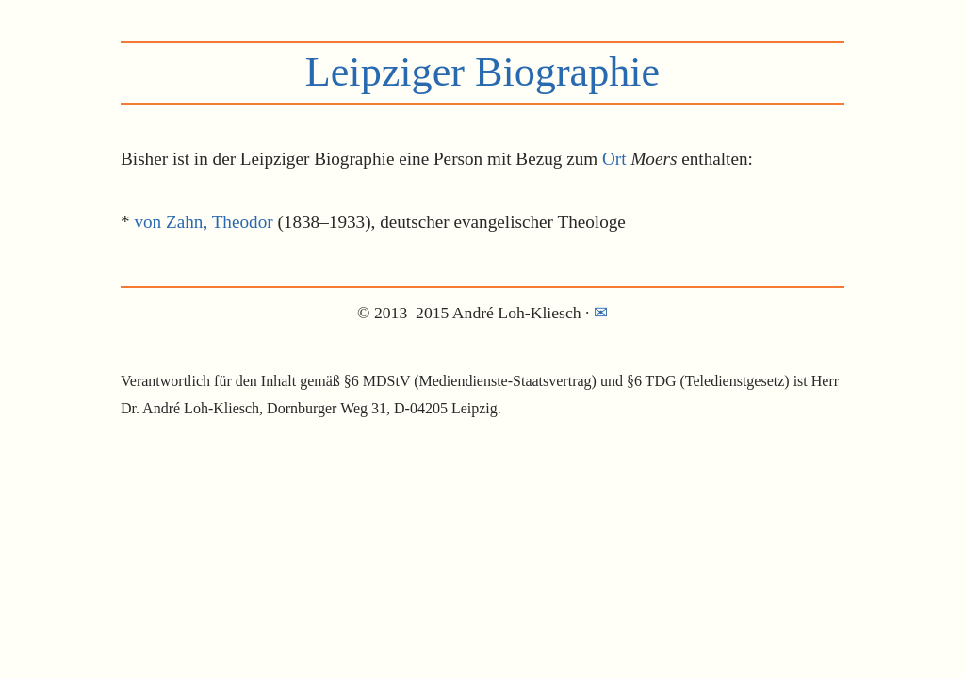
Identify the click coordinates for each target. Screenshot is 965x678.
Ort (614, 159)
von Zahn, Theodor (203, 222)
